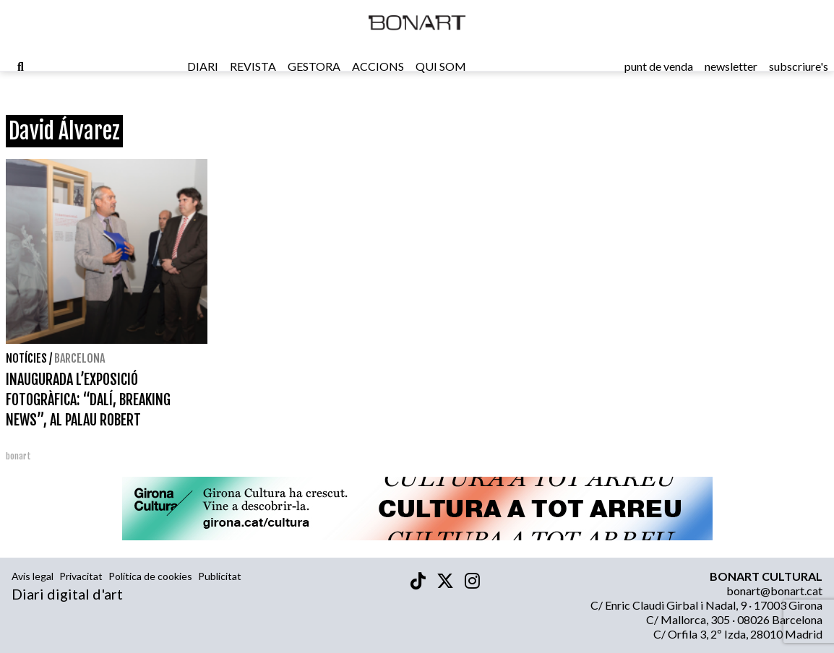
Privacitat (81, 576)
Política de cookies (150, 576)
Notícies (26, 358)
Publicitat (219, 576)
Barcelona (79, 358)
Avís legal (32, 576)
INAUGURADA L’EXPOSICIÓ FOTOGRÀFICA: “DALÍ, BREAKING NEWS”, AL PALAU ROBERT (88, 400)
